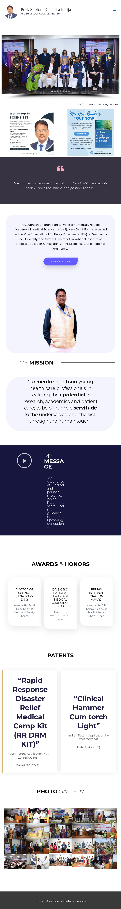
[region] (60, 67)
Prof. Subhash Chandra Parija (46, 9)
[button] (6, 64)
